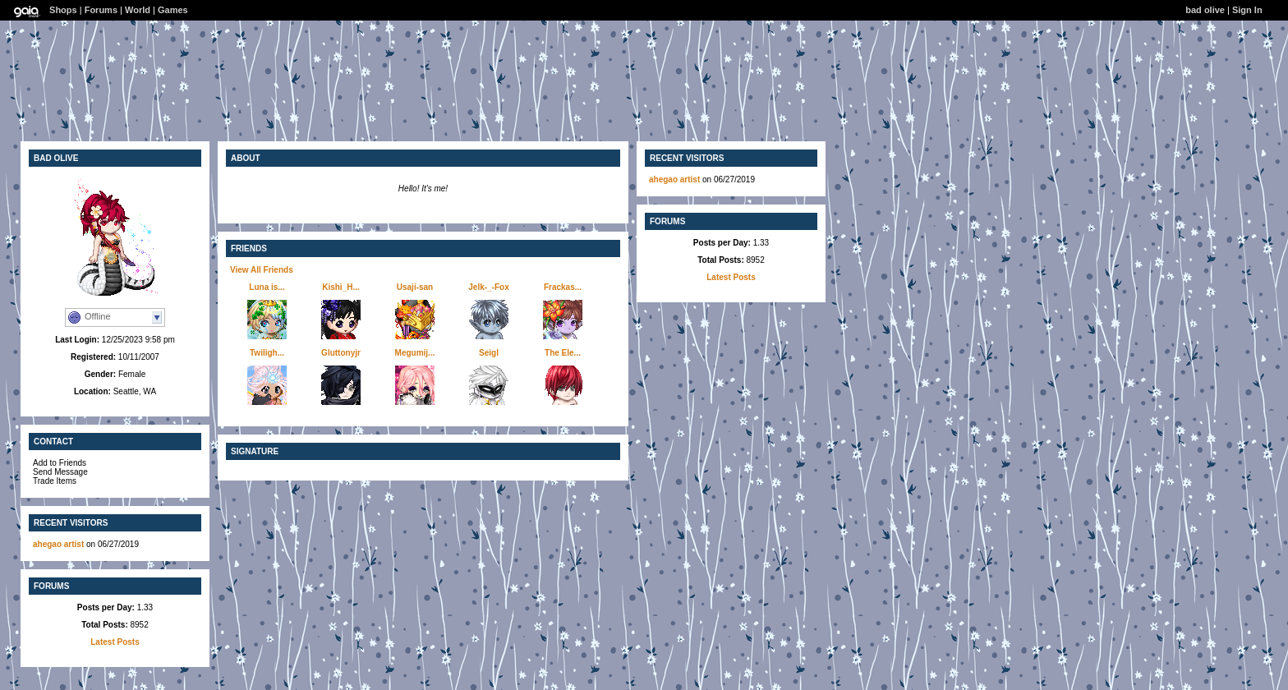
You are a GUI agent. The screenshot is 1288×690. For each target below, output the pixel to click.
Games (173, 10)
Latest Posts (114, 641)
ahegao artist (59, 544)
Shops (63, 10)
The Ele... (563, 352)
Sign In (1247, 10)
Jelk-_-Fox (488, 287)
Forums (101, 10)
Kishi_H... (341, 287)
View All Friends (261, 269)
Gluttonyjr (341, 352)
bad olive (1205, 10)
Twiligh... (267, 352)
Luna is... (266, 287)
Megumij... (415, 352)
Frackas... (563, 287)
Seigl (489, 352)
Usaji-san (415, 287)
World (137, 10)
